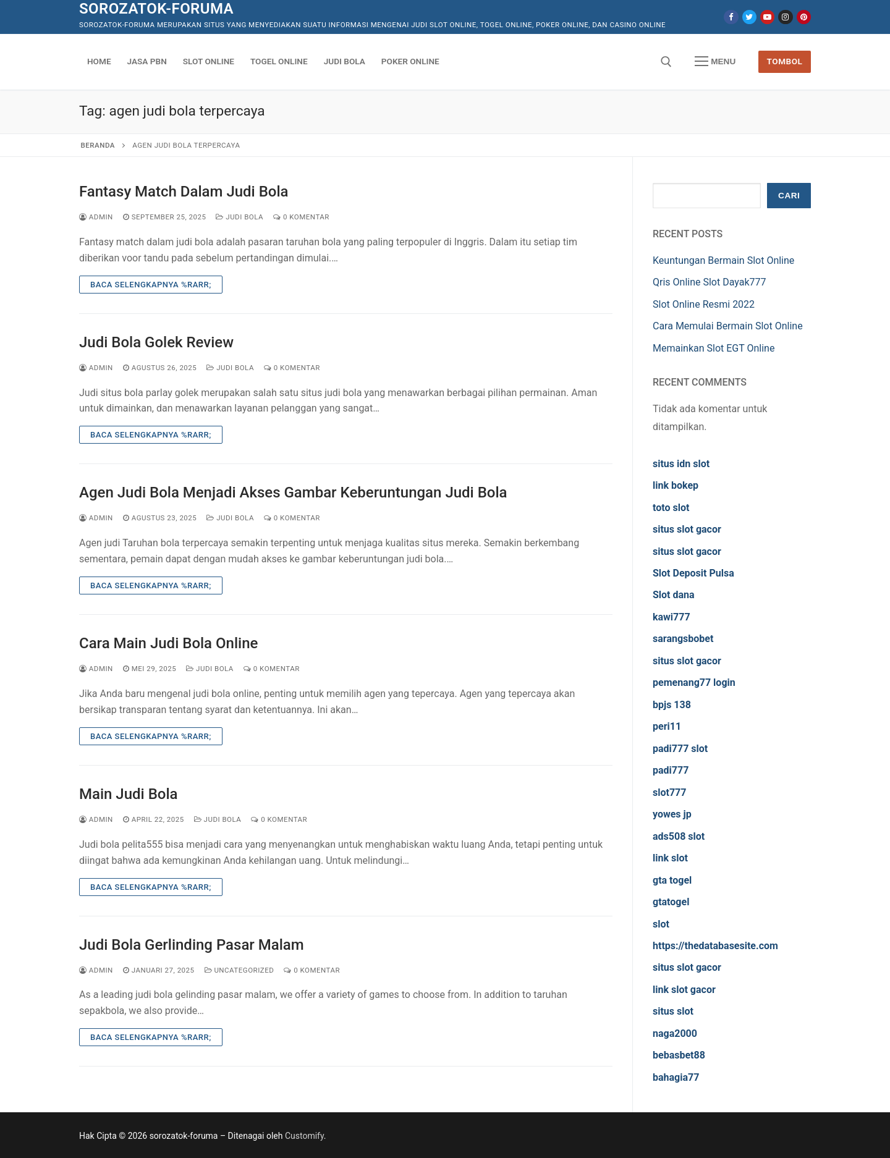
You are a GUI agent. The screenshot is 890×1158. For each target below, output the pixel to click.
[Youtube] (767, 17)
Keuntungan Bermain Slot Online (723, 260)
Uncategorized (239, 970)
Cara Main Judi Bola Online (168, 643)
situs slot (673, 1011)
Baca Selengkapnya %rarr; (150, 284)
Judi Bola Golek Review (156, 342)
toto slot (671, 507)
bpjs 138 (672, 705)
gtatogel (671, 902)
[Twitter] (749, 17)
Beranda (98, 145)
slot (661, 924)
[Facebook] (731, 17)
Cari (789, 195)
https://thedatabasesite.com (715, 946)
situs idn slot (681, 464)
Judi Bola (239, 217)
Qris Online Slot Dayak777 (709, 282)
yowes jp (672, 814)
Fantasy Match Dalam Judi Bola (184, 191)
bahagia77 (676, 1077)
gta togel (672, 880)
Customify (304, 1136)
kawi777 (671, 617)
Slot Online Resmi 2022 (704, 304)
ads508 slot (679, 836)
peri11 (667, 726)
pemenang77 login (694, 682)
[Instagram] (785, 17)
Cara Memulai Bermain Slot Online (728, 326)
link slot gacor (684, 989)
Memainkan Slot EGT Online (713, 348)
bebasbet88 (679, 1055)
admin (96, 217)
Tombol (785, 61)
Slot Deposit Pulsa (693, 573)
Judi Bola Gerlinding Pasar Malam (191, 944)
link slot (670, 858)
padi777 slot (680, 748)
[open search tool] (666, 61)
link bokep (675, 485)
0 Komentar (301, 217)
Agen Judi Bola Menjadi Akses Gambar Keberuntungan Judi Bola (293, 492)
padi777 (671, 770)
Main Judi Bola (128, 794)
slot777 (669, 792)
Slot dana (674, 595)
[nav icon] (715, 62)
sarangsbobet (683, 639)
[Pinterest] (804, 17)
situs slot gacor (687, 529)
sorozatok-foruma (156, 8)
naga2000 (675, 1033)
